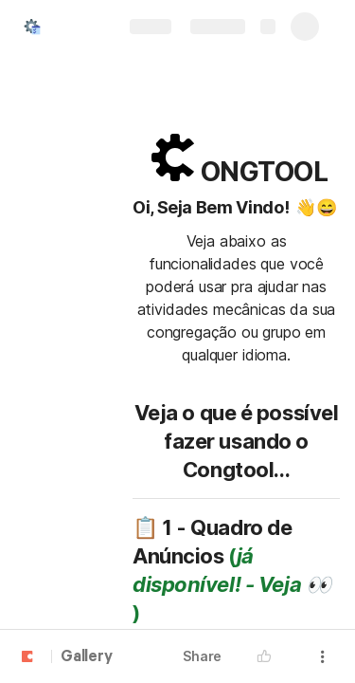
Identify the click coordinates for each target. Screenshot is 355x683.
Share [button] (202, 656)
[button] (269, 656)
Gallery (87, 657)
